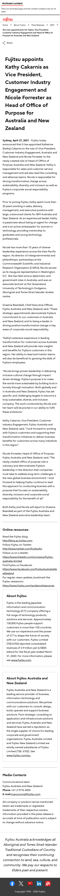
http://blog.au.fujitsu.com (17, 540)
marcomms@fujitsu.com (25, 794)
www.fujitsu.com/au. (19, 755)
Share (9, 42)
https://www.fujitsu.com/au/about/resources (28, 585)
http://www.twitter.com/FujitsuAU (22, 548)
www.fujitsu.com (21, 660)
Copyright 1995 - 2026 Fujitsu (30, 891)
